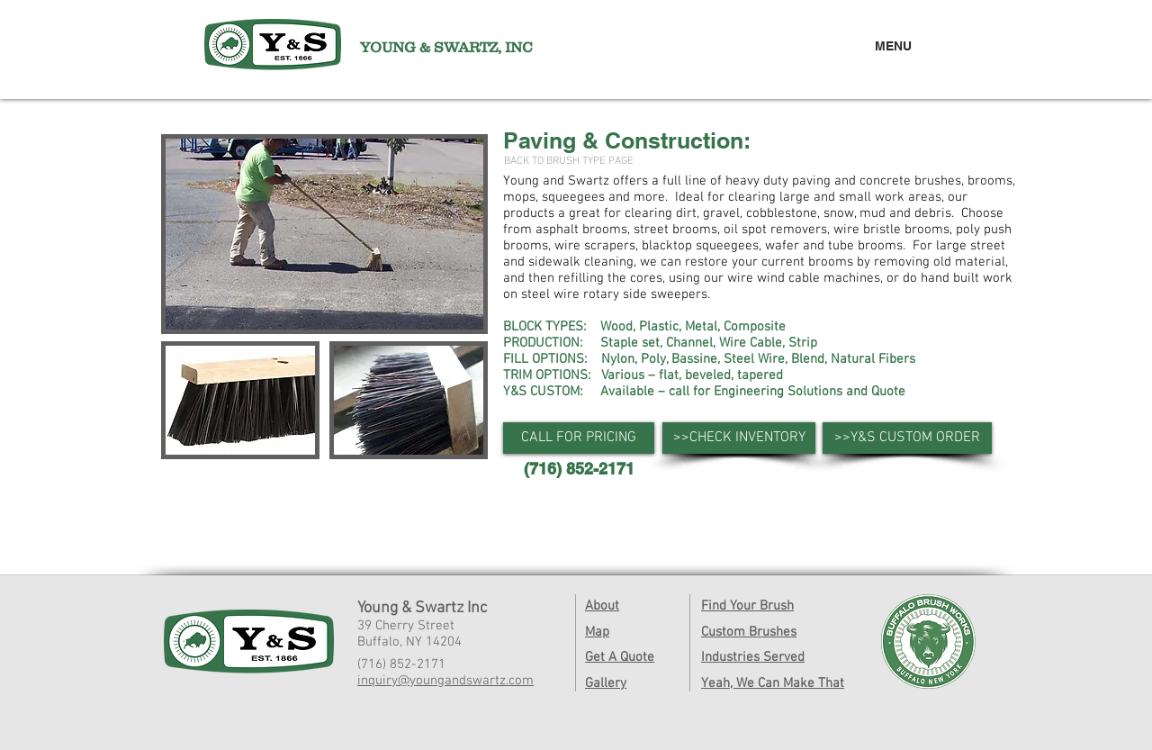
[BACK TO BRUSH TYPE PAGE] (569, 161)
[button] (578, 438)
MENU (893, 46)
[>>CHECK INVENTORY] (738, 438)
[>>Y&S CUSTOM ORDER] (907, 438)
